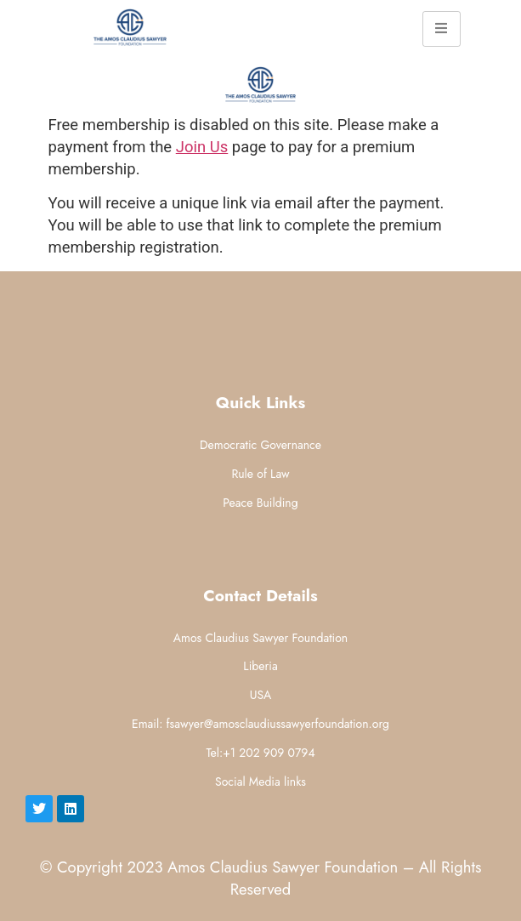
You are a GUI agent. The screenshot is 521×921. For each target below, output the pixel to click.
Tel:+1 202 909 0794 (260, 752)
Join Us (202, 147)
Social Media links (260, 781)
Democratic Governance (260, 444)
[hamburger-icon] (441, 29)
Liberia (260, 665)
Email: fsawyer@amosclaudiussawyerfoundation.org (260, 723)
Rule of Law (260, 473)
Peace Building (260, 502)
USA (261, 694)
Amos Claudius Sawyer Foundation (260, 637)
